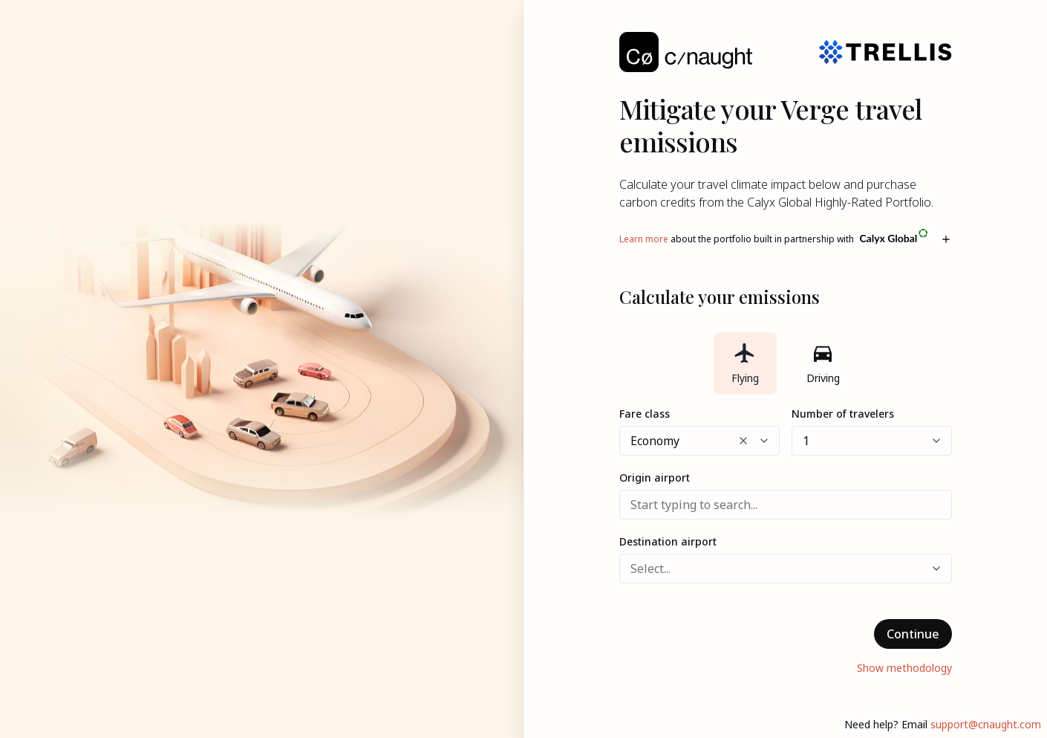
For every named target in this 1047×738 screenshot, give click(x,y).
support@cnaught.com (985, 724)
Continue (913, 634)
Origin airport (654, 477)
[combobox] (631, 441)
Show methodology (904, 668)
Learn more (643, 239)
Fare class (644, 414)
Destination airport (668, 541)
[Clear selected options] (743, 441)
